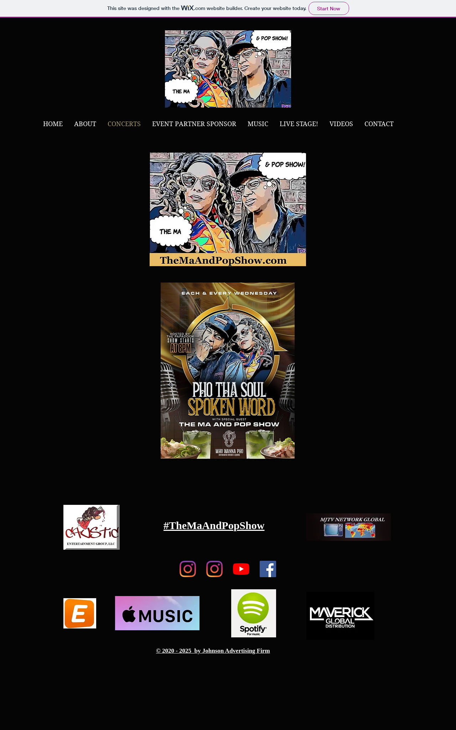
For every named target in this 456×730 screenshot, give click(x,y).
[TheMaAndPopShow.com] (188, 569)
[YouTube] (241, 569)
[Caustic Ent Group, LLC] (214, 569)
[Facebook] (268, 569)
